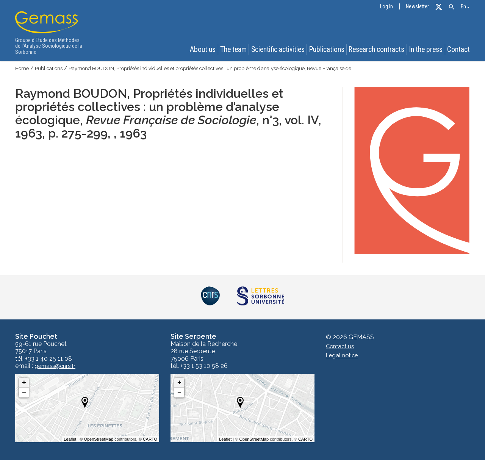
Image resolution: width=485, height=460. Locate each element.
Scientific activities (276, 50)
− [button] (24, 392)
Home (22, 68)
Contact (460, 50)
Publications (326, 50)
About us (197, 50)
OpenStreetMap (98, 439)
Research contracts (376, 50)
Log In (386, 6)
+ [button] (24, 382)
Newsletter (417, 6)
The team (230, 50)
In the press (426, 50)
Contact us (341, 346)
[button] (451, 7)
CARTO (150, 439)
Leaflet (70, 439)
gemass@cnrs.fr (56, 366)
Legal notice (343, 355)
